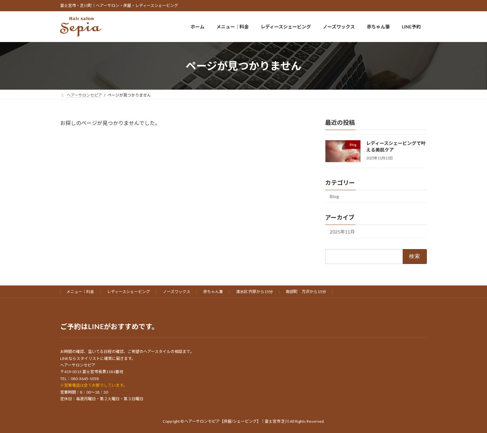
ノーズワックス (176, 291)
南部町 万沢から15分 (306, 291)
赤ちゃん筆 (213, 291)
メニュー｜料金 (80, 291)
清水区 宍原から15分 (254, 291)
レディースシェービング (128, 291)
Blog (334, 196)
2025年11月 (342, 232)
